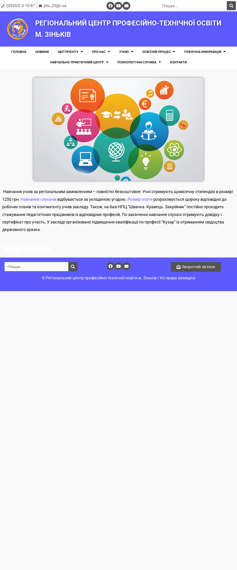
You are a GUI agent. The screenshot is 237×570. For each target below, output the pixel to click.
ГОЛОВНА (18, 52)
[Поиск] (231, 5)
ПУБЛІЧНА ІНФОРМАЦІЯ (205, 51)
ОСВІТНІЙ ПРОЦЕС (158, 51)
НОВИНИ (42, 52)
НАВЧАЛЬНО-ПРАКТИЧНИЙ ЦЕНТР (79, 62)
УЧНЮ (126, 51)
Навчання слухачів (39, 199)
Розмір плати (140, 199)
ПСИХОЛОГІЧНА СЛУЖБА (139, 62)
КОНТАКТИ (178, 62)
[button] (196, 267)
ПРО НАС (101, 51)
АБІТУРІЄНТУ (70, 51)
